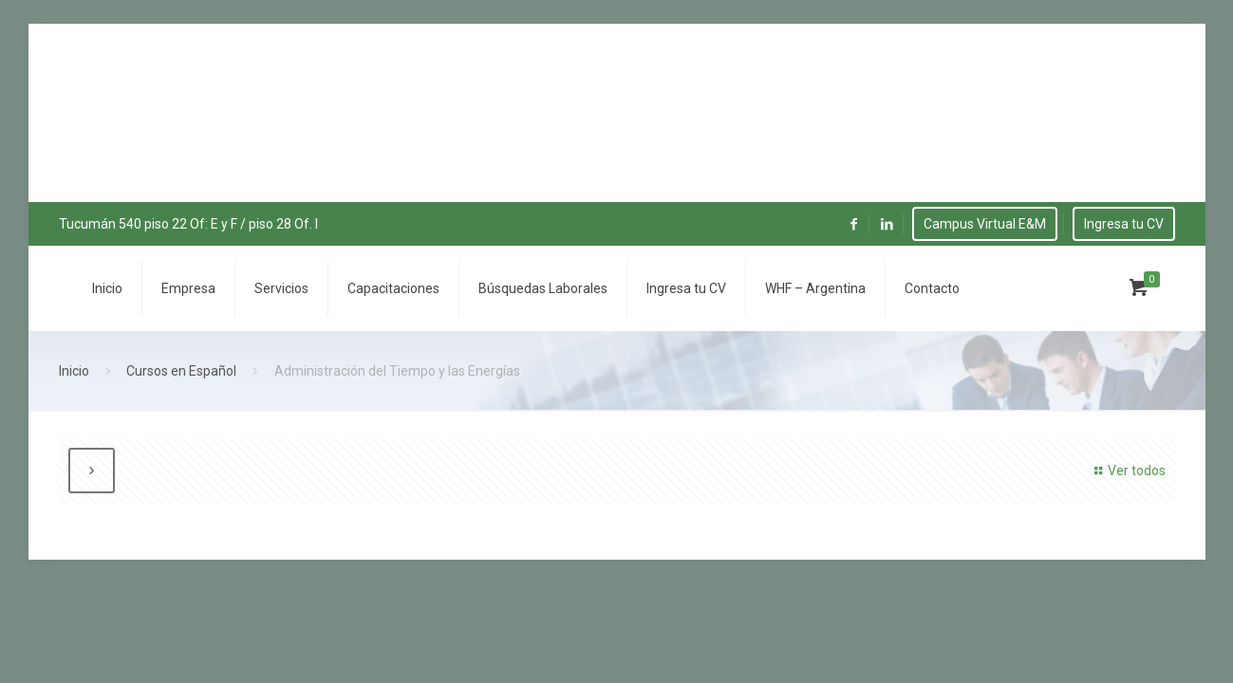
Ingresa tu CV (1124, 223)
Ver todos (1127, 470)
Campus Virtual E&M (985, 223)
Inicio (74, 370)
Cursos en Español (181, 370)
